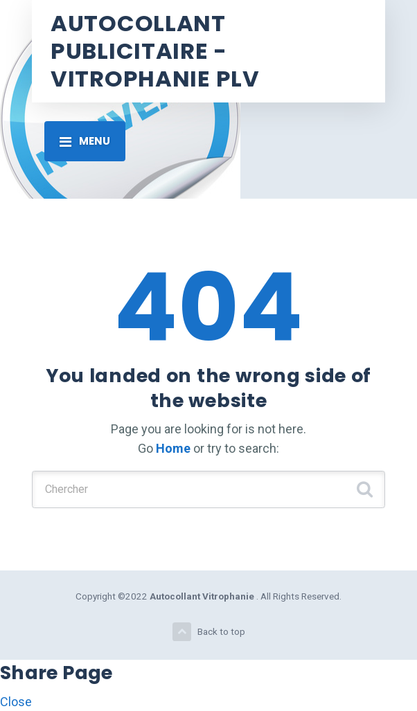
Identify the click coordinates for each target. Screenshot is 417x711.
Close (16, 701)
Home (173, 448)
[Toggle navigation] (84, 141)
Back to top (208, 631)
